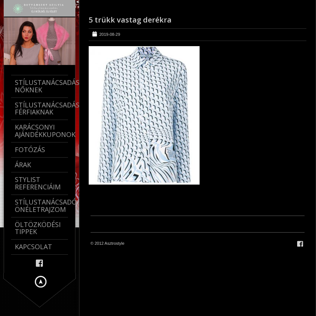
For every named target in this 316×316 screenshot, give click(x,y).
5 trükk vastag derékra (130, 20)
